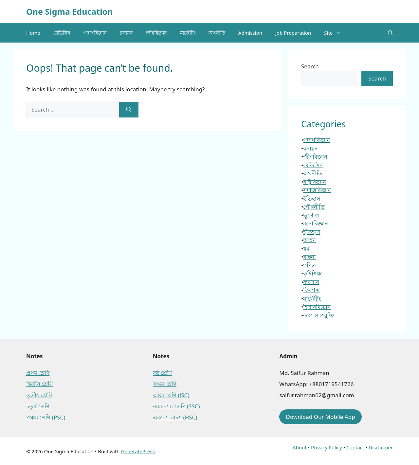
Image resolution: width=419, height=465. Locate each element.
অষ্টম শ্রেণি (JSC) (171, 395)
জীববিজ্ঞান (156, 32)
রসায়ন (126, 32)
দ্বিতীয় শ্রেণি (39, 384)
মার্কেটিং (187, 32)
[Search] (128, 109)
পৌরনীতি (314, 206)
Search (310, 66)
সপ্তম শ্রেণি (164, 384)
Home (33, 32)
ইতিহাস (311, 198)
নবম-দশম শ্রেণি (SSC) (176, 406)
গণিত (309, 265)
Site (335, 33)
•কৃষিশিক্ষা (312, 273)
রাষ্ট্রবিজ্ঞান (314, 182)
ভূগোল (311, 215)
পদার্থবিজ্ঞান (95, 32)
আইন (309, 240)
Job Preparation (293, 32)
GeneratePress (138, 451)
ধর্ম (306, 248)
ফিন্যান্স (311, 290)
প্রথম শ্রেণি (37, 373)
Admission (250, 32)
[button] (390, 33)
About (300, 447)
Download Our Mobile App (320, 416)
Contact (355, 447)
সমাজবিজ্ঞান (317, 190)
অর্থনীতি (217, 32)
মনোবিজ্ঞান (315, 223)
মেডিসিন (61, 32)
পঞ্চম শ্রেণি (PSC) (45, 417)
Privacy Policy (326, 447)
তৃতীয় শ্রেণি (39, 395)
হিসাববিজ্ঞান (317, 307)
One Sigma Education (69, 11)
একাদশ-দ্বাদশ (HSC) (175, 417)
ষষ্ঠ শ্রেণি (162, 373)
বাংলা (309, 256)
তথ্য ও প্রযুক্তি (319, 315)
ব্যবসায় (311, 282)
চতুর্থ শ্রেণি (37, 406)
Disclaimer (381, 447)
